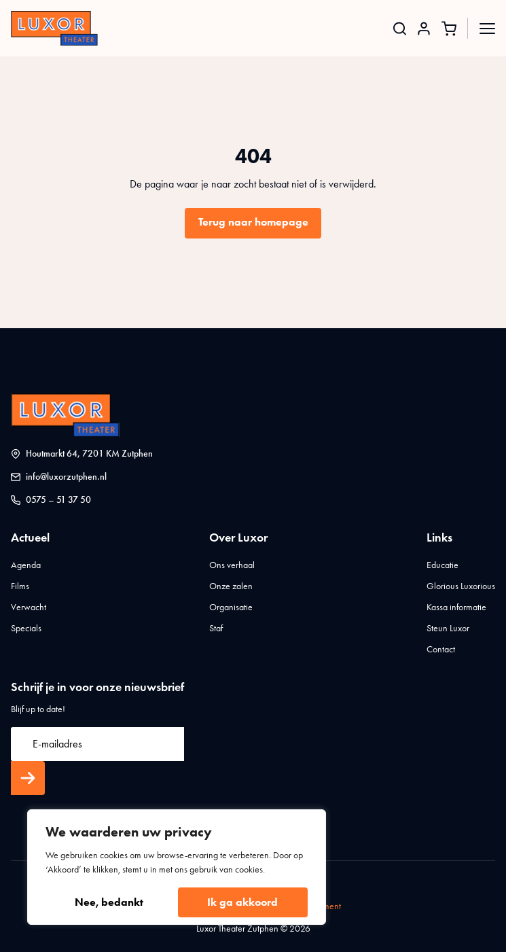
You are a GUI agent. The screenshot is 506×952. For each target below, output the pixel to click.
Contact (441, 649)
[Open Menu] (487, 28)
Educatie (442, 565)
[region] (176, 867)
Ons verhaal (232, 565)
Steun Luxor (448, 628)
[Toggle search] (399, 28)
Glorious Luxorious (461, 586)
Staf (216, 628)
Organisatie (231, 607)
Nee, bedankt (109, 902)
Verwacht (28, 607)
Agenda (26, 565)
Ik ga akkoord (242, 902)
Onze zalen (231, 586)
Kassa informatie (456, 607)
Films (20, 586)
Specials (26, 628)
